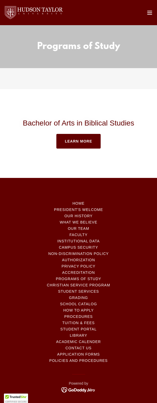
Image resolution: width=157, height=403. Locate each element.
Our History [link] (78, 216)
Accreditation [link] (78, 272)
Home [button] (79, 203)
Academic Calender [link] (78, 342)
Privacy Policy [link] (78, 266)
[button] (149, 12)
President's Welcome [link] (78, 210)
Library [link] (78, 335)
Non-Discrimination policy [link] (78, 254)
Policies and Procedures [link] (78, 360)
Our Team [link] (78, 228)
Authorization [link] (78, 260)
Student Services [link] (78, 291)
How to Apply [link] (78, 310)
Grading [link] (78, 298)
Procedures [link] (78, 316)
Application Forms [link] (78, 354)
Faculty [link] (78, 235)
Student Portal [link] (78, 329)
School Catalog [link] (78, 304)
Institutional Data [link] (78, 241)
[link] (33, 12)
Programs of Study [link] (78, 279)
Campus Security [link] (78, 247)
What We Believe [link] (79, 222)
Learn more (78, 141)
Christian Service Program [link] (78, 285)
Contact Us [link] (79, 348)
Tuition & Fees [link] (78, 323)
